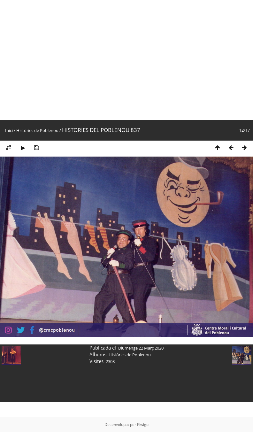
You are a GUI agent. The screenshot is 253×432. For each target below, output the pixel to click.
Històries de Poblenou (37, 130)
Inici (9, 130)
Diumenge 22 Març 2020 (141, 348)
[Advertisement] (60, 60)
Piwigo (143, 424)
